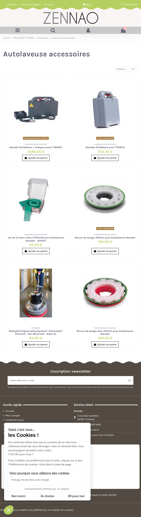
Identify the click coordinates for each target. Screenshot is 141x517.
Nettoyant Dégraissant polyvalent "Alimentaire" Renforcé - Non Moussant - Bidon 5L (36, 332)
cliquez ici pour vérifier (103, 494)
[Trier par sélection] (121, 69)
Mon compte (13, 415)
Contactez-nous (15, 419)
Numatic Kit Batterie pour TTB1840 (105, 147)
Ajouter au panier (35, 157)
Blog (87, 4)
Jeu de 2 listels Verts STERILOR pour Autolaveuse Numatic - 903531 (36, 239)
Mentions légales (31, 4)
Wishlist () (129, 4)
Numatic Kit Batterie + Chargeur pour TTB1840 (35, 147)
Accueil (48, 4)
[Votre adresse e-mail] (67, 380)
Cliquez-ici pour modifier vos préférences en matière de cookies (36, 510)
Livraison (12, 4)
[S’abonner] (129, 380)
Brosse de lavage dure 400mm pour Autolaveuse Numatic (105, 332)
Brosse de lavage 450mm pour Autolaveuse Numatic (105, 237)
